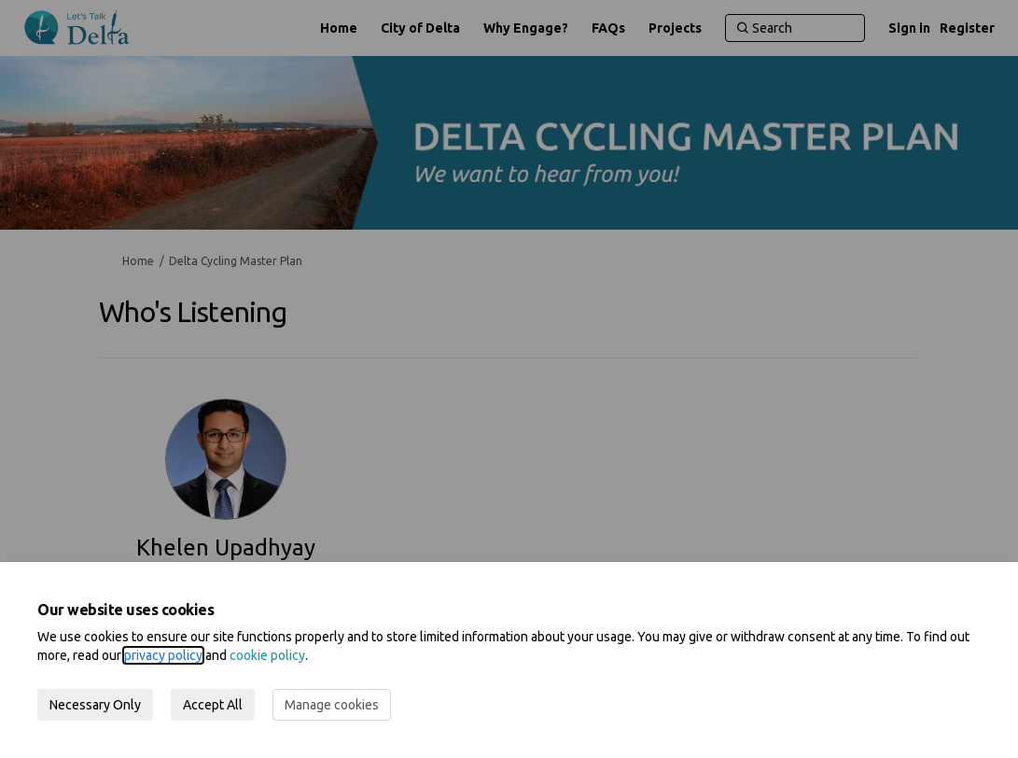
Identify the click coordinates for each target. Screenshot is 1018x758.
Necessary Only (95, 704)
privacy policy (163, 655)
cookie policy (267, 655)
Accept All (213, 704)
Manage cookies (332, 704)
